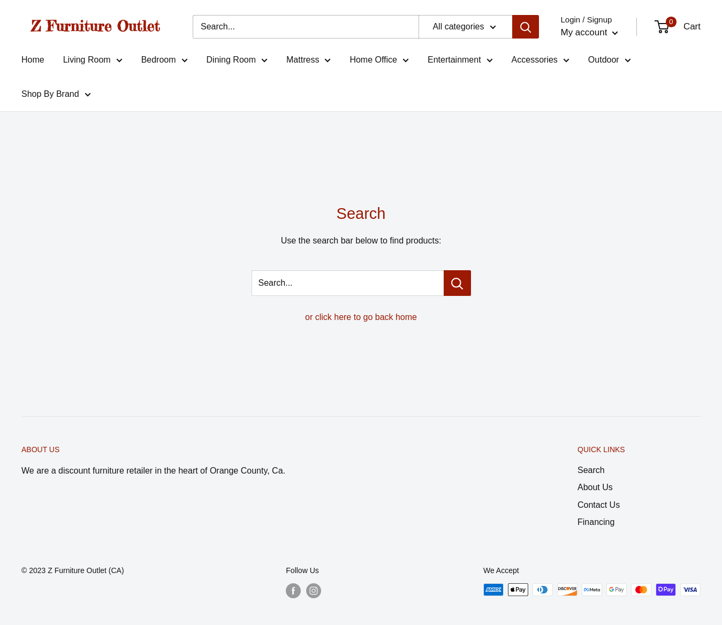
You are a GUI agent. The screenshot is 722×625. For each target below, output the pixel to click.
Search (591, 470)
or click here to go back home (361, 317)
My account (589, 32)
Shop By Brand (56, 95)
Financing (595, 522)
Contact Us (598, 504)
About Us (595, 487)
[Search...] (306, 27)
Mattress (308, 61)
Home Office (379, 61)
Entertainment (460, 61)
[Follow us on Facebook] (293, 590)
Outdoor (609, 61)
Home (32, 59)
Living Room (93, 61)
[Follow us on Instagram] (313, 590)
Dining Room (237, 61)
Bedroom (164, 61)
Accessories (540, 61)
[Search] (525, 27)
